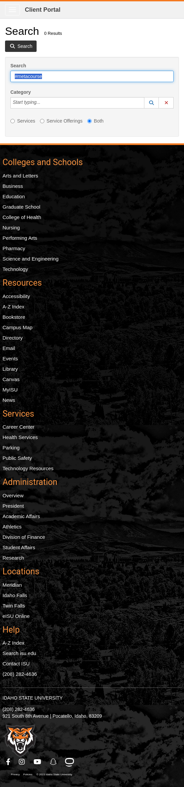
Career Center (19, 427)
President (13, 506)
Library (10, 369)
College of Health (22, 217)
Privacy (15, 774)
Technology (15, 269)
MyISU (10, 389)
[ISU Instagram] (22, 762)
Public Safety (17, 458)
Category (20, 92)
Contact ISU (16, 663)
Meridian (12, 585)
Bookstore (14, 317)
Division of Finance (24, 537)
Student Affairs (19, 547)
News (9, 400)
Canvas (11, 379)
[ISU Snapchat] (53, 762)
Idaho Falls (15, 595)
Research (13, 558)
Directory (13, 338)
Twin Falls (14, 606)
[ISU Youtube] (38, 762)
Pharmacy (14, 248)
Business (13, 186)
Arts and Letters (20, 175)
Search (18, 65)
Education (14, 196)
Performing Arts (20, 238)
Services (22, 121)
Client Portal (42, 9)
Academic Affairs (21, 516)
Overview (13, 495)
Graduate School (22, 207)
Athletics (12, 526)
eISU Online (16, 616)
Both (95, 121)
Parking (11, 447)
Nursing (11, 227)
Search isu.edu (19, 653)
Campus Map (18, 327)
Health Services (20, 437)
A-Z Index (14, 306)
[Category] (44, 102)
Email (9, 348)
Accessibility (16, 296)
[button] (151, 103)
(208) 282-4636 (20, 674)
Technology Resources (28, 468)
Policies (28, 774)
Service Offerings (61, 121)
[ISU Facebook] (8, 762)
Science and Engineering (31, 259)
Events (10, 358)
